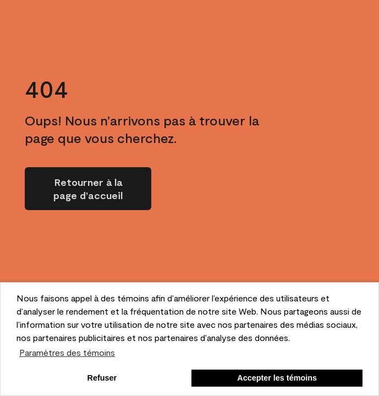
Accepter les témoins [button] (277, 377)
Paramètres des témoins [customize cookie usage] (67, 352)
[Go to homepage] (88, 188)
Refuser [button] (102, 377)
